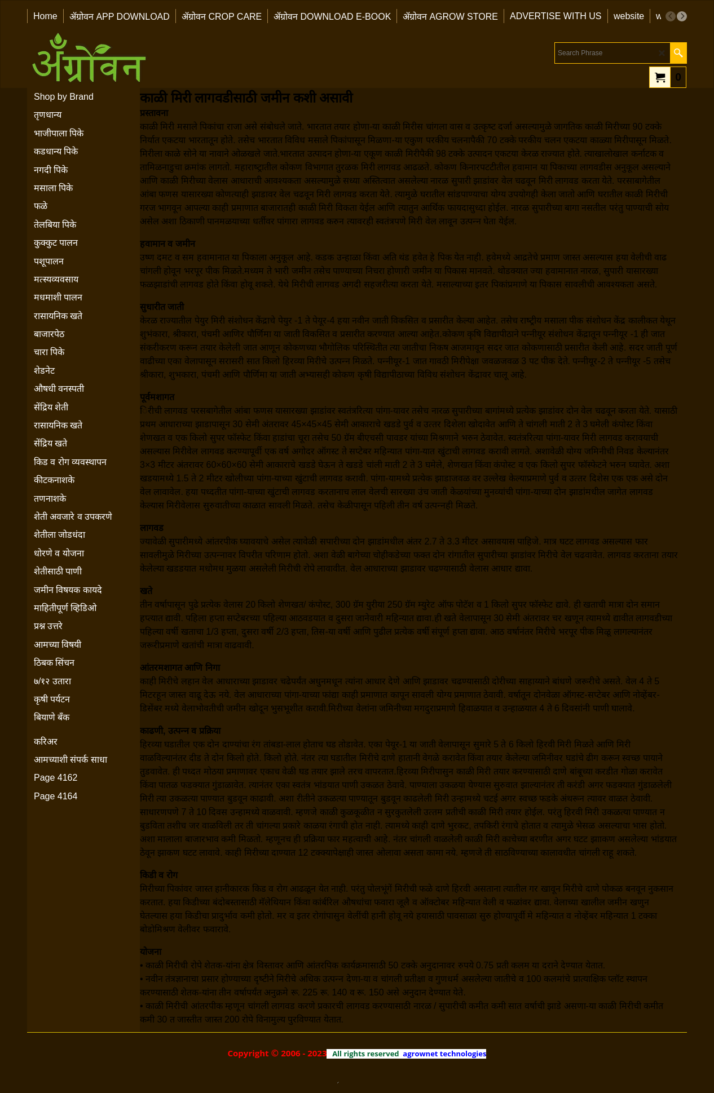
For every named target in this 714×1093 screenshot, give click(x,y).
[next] (682, 16)
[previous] (670, 16)
